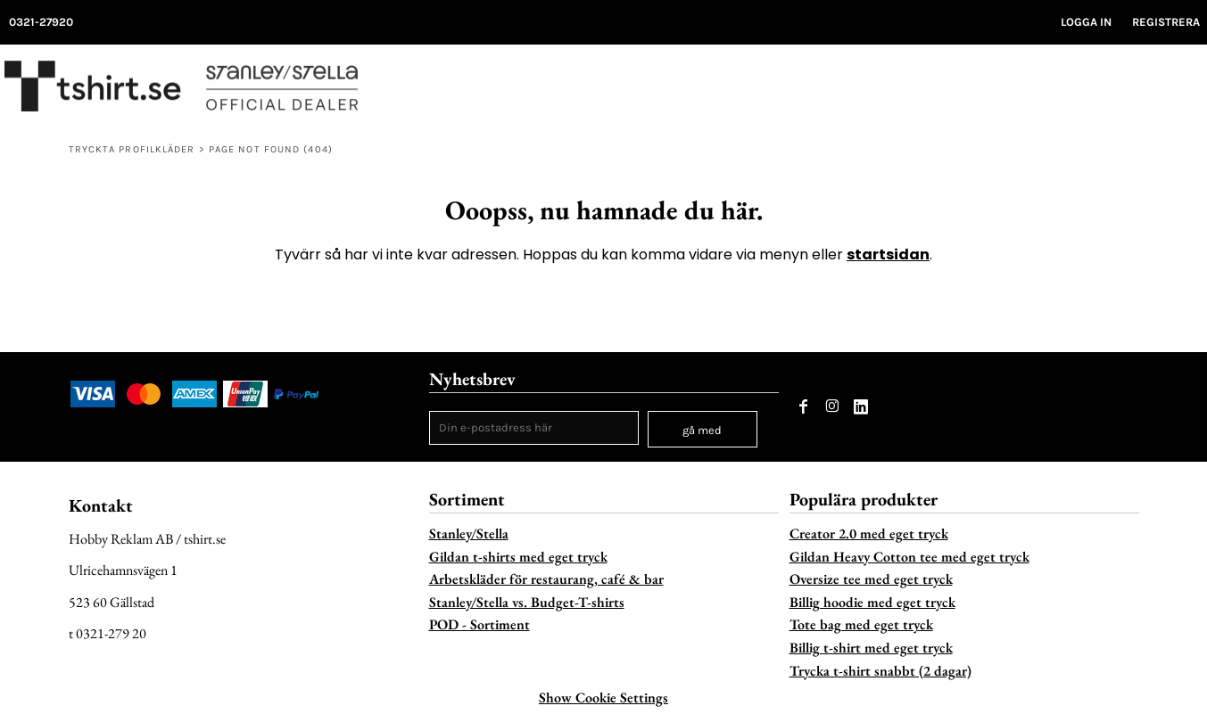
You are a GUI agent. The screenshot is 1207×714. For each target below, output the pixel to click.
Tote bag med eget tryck (861, 624)
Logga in (1086, 22)
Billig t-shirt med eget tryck (871, 647)
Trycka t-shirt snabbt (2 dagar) (880, 670)
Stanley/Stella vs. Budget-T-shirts (526, 602)
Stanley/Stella (468, 533)
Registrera (1166, 22)
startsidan (888, 254)
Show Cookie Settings (603, 697)
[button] (1154, 91)
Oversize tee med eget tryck (871, 579)
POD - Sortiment (479, 624)
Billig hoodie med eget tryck (872, 602)
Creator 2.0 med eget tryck (869, 533)
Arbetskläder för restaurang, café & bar (546, 579)
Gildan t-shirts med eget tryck (518, 556)
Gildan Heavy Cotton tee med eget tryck (909, 556)
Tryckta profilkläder (132, 149)
